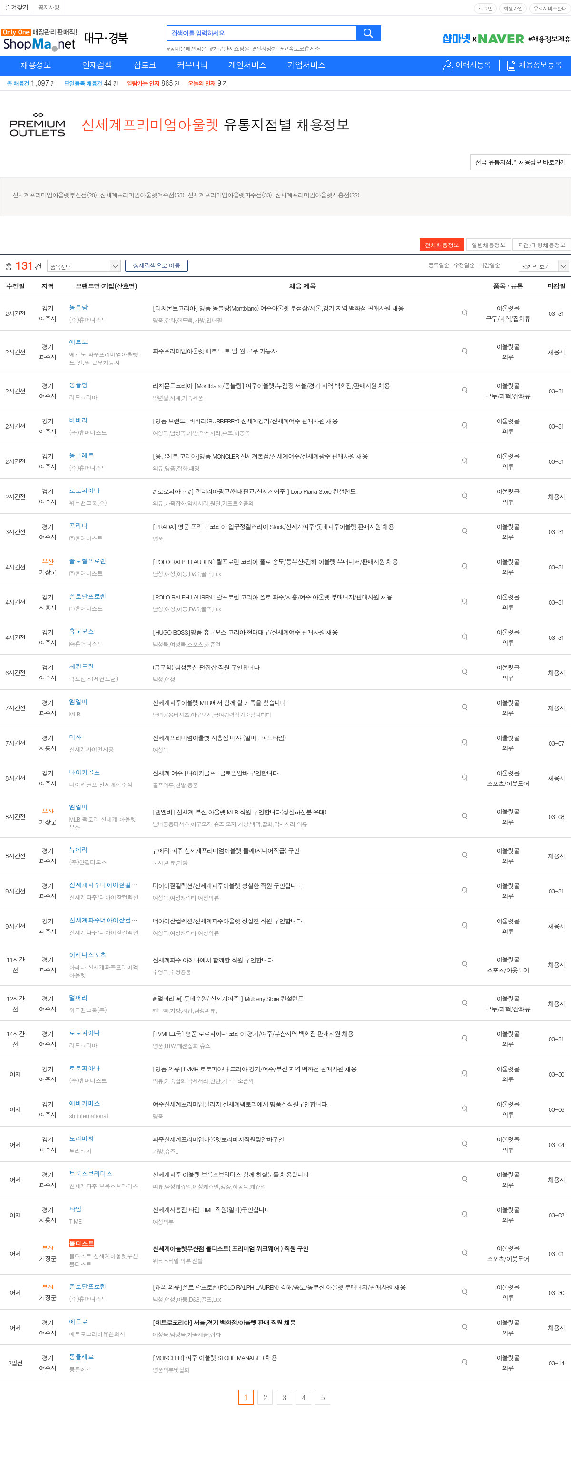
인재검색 (97, 64)
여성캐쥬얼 (205, 1186)
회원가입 (512, 8)
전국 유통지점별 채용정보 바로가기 (520, 162)
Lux (217, 573)
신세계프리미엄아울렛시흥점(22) (317, 194)
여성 (170, 573)
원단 (215, 503)
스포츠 (195, 644)
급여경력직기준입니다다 (242, 714)
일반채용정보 (489, 245)
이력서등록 (473, 65)
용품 (192, 785)
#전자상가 (265, 48)
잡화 (170, 320)
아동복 (242, 433)
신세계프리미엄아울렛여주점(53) (142, 194)
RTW (170, 1045)
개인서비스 (247, 64)
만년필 (214, 320)
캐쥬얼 (212, 644)
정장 (225, 1186)
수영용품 (180, 972)
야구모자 (201, 714)
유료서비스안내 (550, 8)
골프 (206, 573)
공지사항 (48, 7)
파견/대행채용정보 (542, 245)
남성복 (178, 433)
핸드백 (184, 320)
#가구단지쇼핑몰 (230, 48)
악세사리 (209, 433)
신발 (180, 785)
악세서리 (197, 503)
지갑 (187, 1010)
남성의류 (204, 1010)
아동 (182, 573)
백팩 (255, 824)
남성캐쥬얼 (178, 1186)
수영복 (160, 972)
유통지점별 (257, 124)
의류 (157, 468)
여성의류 (207, 897)
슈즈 (227, 433)
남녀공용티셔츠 (170, 714)
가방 (199, 320)
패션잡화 (187, 1045)
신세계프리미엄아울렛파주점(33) (229, 194)
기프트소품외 (237, 503)
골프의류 (162, 785)
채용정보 (35, 64)
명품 (157, 320)
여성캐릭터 (183, 897)
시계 (175, 397)
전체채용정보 (442, 245)
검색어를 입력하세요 (197, 33)
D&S (194, 573)
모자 (231, 824)
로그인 (485, 8)
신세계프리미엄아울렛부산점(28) (54, 194)
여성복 (160, 433)
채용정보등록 (540, 65)
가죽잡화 (175, 503)
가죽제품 (192, 397)
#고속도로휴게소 (300, 48)
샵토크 (144, 64)
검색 (369, 33)
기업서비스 (306, 64)
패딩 (194, 468)
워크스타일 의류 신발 (177, 1260)
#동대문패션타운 (187, 48)
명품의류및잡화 (170, 1369)
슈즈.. (171, 1151)
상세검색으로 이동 (156, 265)
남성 (157, 573)
